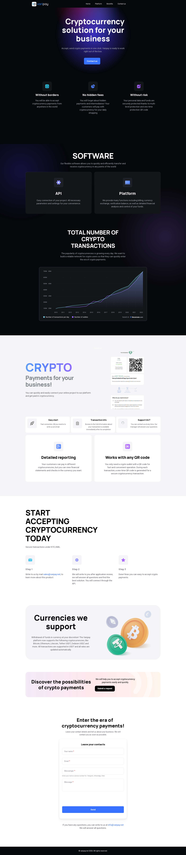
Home (88, 4)
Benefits (110, 4)
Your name (69, 751)
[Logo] (34, 4)
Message (68, 782)
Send (93, 809)
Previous (98, 348)
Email (67, 761)
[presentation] (80, 798)
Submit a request (105, 688)
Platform (98, 4)
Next (96, 410)
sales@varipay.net (51, 574)
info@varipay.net (116, 825)
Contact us (122, 4)
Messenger (69, 771)
